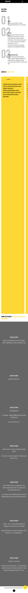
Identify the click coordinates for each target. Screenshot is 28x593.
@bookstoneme (14, 337)
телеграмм (4, 319)
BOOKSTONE (7, 1)
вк (23, 317)
